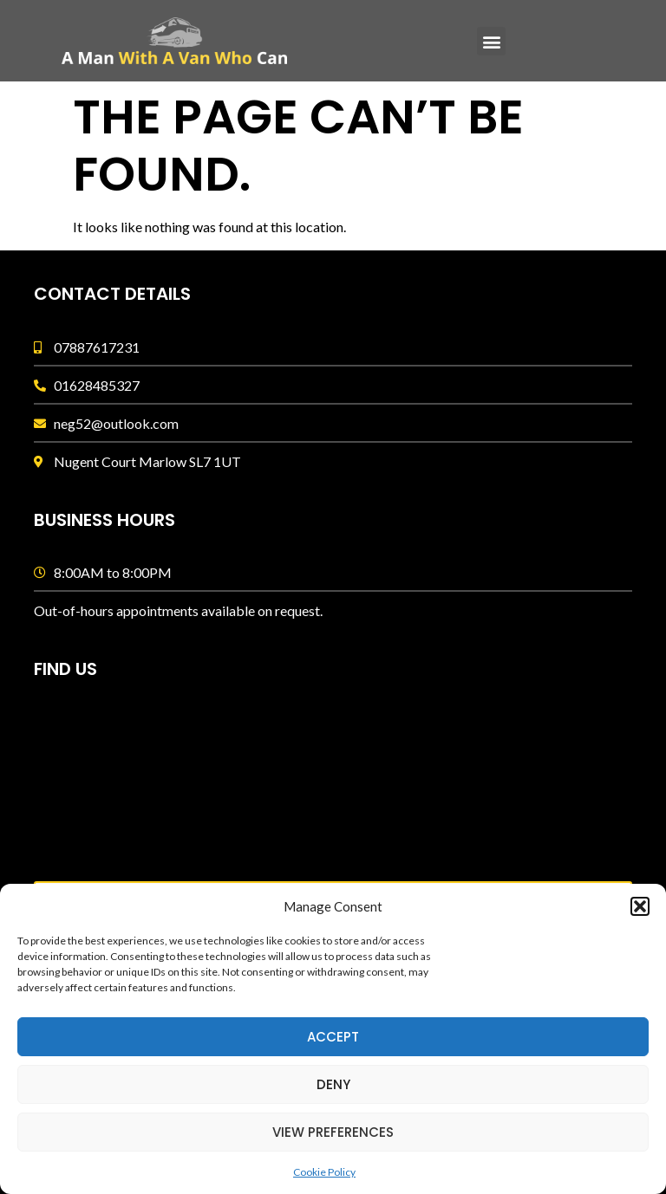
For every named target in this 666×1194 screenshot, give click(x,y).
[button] (640, 906)
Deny (333, 1084)
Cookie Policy (324, 1171)
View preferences (333, 1132)
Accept (333, 1037)
